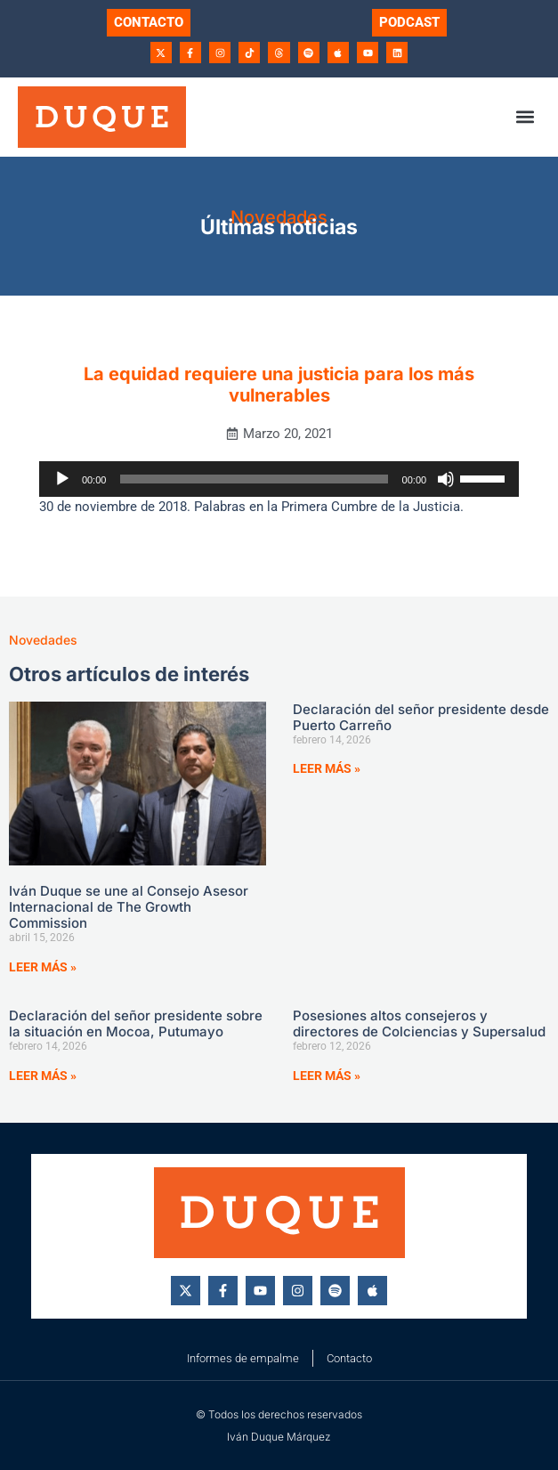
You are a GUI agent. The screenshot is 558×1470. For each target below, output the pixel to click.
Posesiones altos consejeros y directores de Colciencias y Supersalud (419, 1023)
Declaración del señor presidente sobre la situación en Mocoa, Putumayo (136, 1023)
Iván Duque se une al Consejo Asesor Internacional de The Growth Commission (128, 906)
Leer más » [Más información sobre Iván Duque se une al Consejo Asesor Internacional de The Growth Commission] (43, 967)
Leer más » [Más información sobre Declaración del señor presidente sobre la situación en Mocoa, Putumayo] (43, 1075)
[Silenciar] (446, 479)
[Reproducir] (62, 479)
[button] (525, 117)
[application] (279, 479)
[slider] (253, 479)
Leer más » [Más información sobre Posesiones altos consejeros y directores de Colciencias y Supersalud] (326, 1075)
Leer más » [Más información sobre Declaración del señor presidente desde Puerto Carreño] (326, 768)
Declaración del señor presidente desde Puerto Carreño (421, 717)
